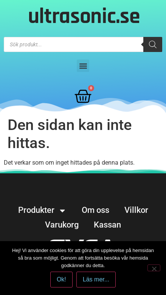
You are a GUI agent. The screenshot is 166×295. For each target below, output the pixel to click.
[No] (153, 267)
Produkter (42, 210)
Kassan (107, 224)
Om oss (95, 210)
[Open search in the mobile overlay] (83, 44)
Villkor (136, 210)
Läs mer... (96, 279)
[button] (83, 66)
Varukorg (62, 224)
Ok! (61, 279)
